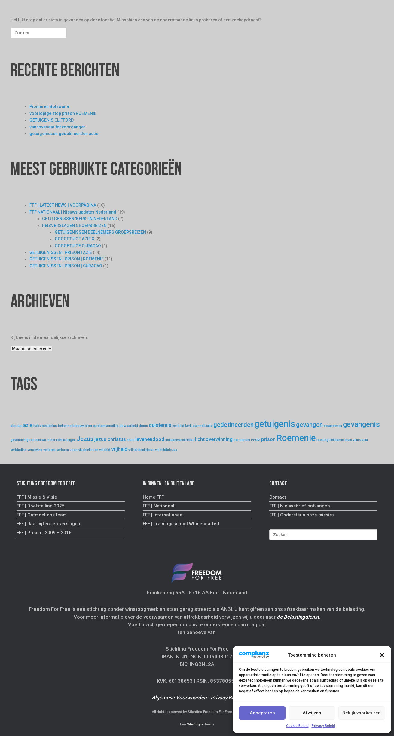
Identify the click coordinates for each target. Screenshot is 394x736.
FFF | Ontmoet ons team (42, 515)
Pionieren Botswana (49, 106)
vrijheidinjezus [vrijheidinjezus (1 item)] (166, 450)
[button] (382, 655)
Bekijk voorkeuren (361, 713)
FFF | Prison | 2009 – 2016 (44, 532)
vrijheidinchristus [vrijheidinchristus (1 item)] (141, 450)
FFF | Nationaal (158, 506)
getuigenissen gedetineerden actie (63, 133)
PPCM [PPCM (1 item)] (255, 440)
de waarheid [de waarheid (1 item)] (128, 426)
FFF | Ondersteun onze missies (301, 515)
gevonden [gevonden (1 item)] (18, 440)
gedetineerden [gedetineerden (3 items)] (233, 424)
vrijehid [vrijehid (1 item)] (104, 450)
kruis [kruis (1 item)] (130, 440)
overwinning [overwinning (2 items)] (219, 439)
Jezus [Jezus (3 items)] (85, 438)
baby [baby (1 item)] (37, 426)
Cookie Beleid (297, 726)
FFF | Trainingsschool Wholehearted (181, 523)
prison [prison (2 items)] (268, 439)
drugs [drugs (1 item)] (143, 426)
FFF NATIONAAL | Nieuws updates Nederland (72, 212)
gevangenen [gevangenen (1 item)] (333, 426)
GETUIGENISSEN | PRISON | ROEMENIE (66, 259)
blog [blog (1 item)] (88, 426)
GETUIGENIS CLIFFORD (51, 120)
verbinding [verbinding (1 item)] (19, 450)
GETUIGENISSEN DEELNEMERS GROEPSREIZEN (100, 232)
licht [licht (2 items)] (200, 439)
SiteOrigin (195, 724)
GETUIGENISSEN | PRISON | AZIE (60, 252)
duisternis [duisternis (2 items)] (160, 425)
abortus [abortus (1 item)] (16, 426)
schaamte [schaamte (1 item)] (336, 440)
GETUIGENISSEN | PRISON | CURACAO (65, 265)
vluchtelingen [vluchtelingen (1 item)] (88, 450)
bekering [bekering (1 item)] (65, 426)
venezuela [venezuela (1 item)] (360, 440)
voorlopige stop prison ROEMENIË (62, 113)
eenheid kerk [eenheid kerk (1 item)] (182, 426)
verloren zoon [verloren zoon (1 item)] (67, 450)
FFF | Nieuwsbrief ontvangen (299, 506)
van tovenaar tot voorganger (57, 127)
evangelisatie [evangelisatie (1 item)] (202, 426)
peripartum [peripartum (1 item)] (242, 440)
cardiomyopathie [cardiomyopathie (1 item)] (105, 426)
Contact (277, 497)
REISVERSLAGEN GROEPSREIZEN (74, 225)
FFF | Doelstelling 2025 (41, 506)
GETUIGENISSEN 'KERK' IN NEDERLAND (79, 218)
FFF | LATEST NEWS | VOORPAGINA (62, 205)
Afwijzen (312, 713)
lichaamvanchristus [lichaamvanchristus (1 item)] (179, 440)
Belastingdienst (301, 617)
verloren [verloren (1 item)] (49, 450)
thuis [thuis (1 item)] (348, 440)
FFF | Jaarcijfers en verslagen (48, 523)
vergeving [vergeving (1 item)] (35, 450)
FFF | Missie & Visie (37, 497)
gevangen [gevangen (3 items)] (309, 424)
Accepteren (262, 713)
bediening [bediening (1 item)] (49, 426)
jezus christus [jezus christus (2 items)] (110, 439)
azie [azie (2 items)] (27, 425)
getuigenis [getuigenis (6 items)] (275, 424)
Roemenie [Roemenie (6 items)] (296, 438)
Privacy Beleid (323, 726)
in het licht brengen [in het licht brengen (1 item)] (61, 440)
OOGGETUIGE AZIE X (74, 238)
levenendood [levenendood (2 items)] (149, 439)
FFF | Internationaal (163, 515)
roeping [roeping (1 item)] (322, 440)
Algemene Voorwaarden (179, 697)
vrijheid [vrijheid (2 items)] (119, 449)
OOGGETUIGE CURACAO (78, 245)
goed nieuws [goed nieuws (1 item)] (36, 440)
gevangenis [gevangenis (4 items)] (361, 424)
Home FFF (153, 497)
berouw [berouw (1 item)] (78, 426)
